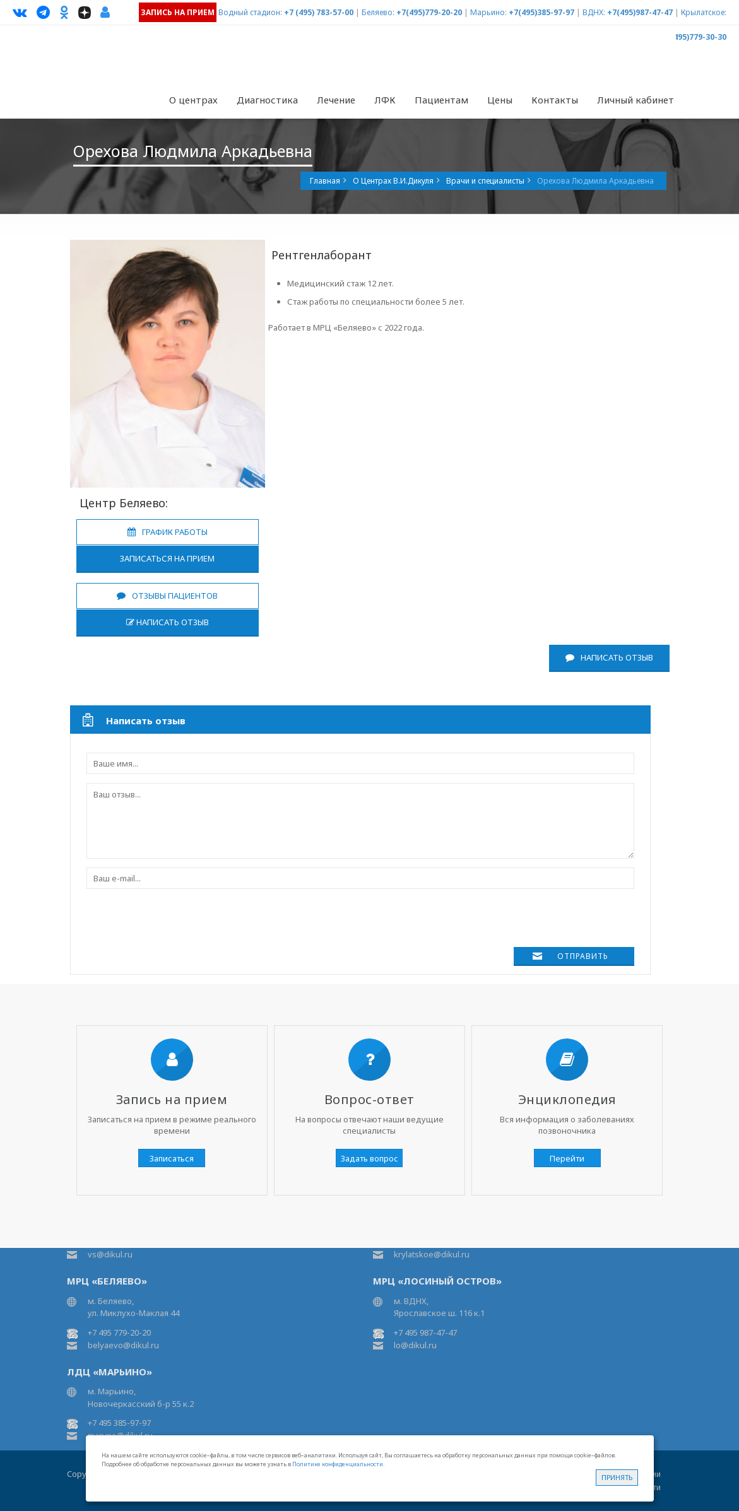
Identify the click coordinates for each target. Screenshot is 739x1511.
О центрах (193, 99)
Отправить (582, 956)
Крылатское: (703, 12)
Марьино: (488, 12)
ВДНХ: (593, 12)
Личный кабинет (635, 99)
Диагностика (267, 99)
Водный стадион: (250, 12)
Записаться (172, 1158)
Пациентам (441, 99)
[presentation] (182, 922)
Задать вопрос (369, 1158)
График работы (167, 532)
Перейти (567, 1158)
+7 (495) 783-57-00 (318, 12)
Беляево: (378, 12)
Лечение (336, 99)
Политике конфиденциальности (337, 1464)
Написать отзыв (167, 622)
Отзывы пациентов (167, 595)
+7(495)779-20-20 (429, 12)
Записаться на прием (167, 558)
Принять (616, 1477)
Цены (499, 99)
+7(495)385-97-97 (541, 12)
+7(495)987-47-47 (640, 12)
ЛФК (385, 99)
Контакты (554, 99)
